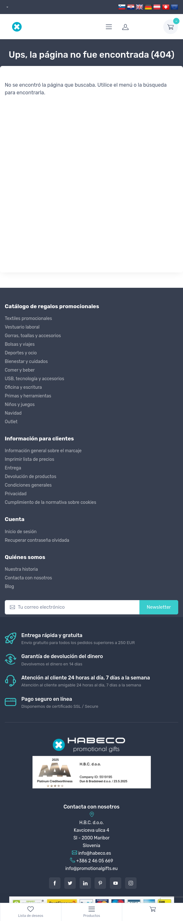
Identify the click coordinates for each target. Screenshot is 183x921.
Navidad (13, 413)
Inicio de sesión (21, 531)
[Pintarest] (100, 883)
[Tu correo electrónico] (72, 607)
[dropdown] (6, 7)
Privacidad (15, 494)
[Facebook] (54, 883)
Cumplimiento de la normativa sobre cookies (50, 502)
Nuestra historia (21, 569)
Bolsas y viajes (20, 344)
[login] (138, 26)
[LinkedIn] (85, 883)
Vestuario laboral (22, 327)
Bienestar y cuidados (26, 361)
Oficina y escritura (23, 387)
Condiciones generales (28, 485)
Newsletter (159, 607)
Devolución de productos (30, 476)
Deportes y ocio (21, 353)
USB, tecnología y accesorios (34, 378)
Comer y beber (20, 370)
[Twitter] (70, 883)
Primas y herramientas (28, 396)
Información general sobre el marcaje (43, 450)
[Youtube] (115, 883)
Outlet (11, 421)
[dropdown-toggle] (170, 26)
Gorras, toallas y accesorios (33, 335)
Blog (9, 586)
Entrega (13, 468)
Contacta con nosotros (28, 578)
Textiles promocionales (28, 318)
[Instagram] (131, 883)
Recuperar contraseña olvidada (37, 540)
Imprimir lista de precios (29, 459)
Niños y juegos (20, 404)
